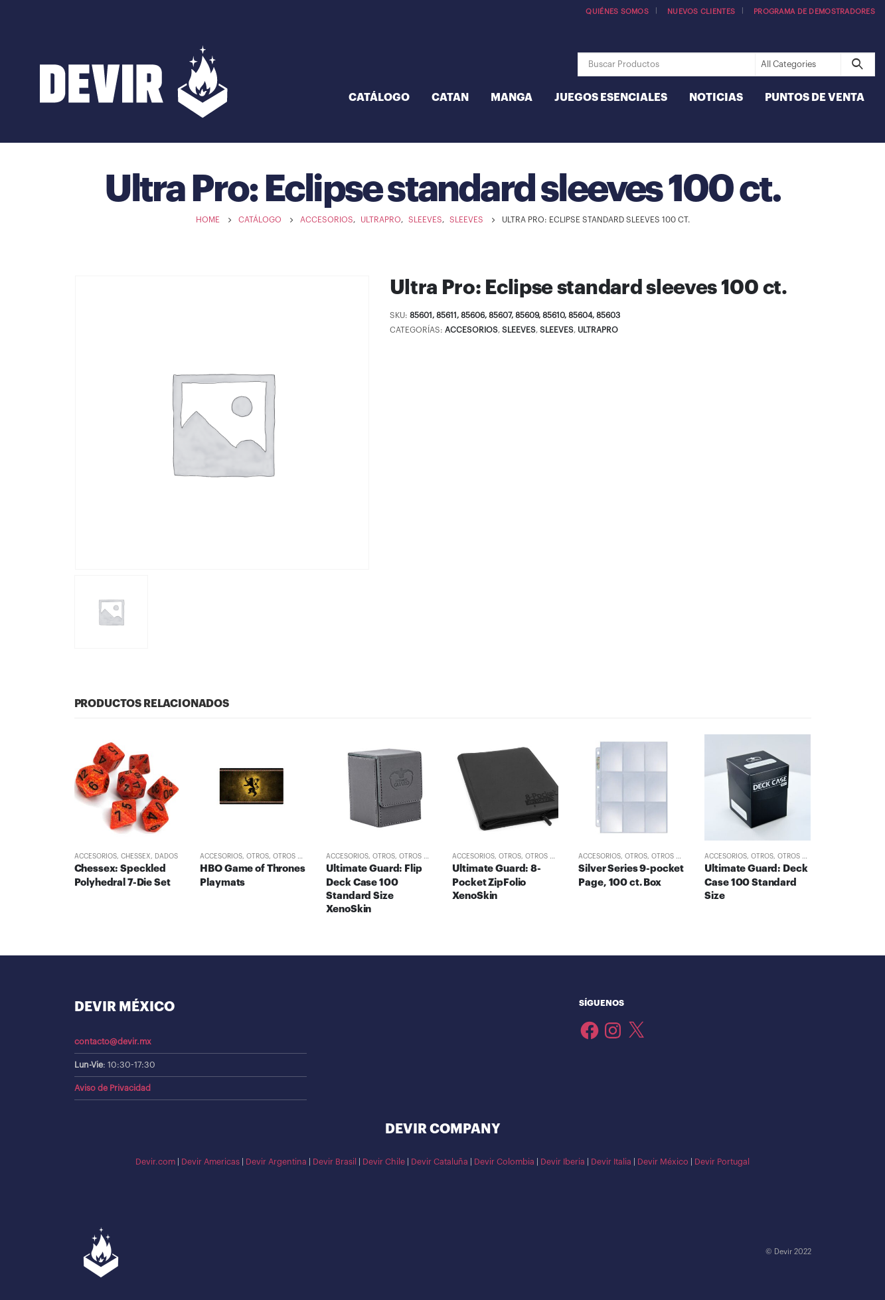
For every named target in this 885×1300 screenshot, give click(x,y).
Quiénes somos (617, 11)
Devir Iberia (562, 1162)
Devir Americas (210, 1162)
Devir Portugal (722, 1162)
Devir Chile (383, 1162)
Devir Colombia (504, 1162)
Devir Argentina (276, 1162)
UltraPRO (598, 330)
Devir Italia (611, 1162)
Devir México (662, 1162)
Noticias (716, 97)
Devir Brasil (335, 1162)
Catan (450, 97)
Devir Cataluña (439, 1162)
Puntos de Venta (814, 97)
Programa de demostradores (814, 11)
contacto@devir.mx (112, 1042)
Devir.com (155, 1162)
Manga (511, 97)
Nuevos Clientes (701, 11)
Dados (166, 856)
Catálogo (379, 97)
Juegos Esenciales (610, 97)
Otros (257, 856)
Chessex (136, 856)
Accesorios (471, 330)
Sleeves (519, 330)
